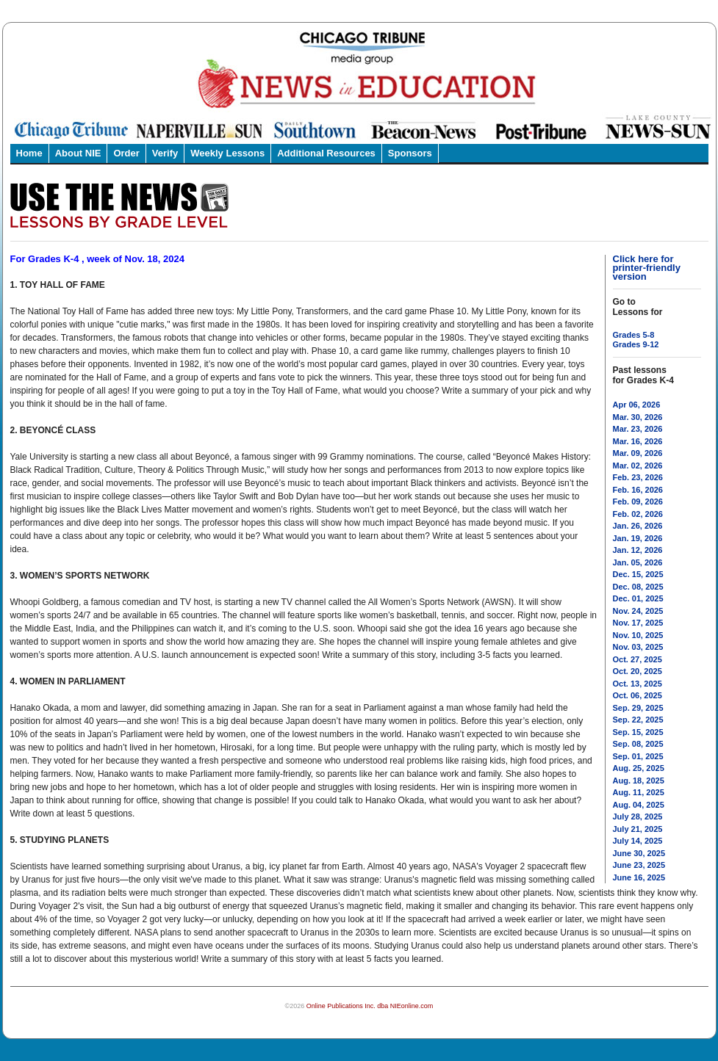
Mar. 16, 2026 (638, 441)
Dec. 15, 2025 (638, 574)
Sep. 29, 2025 (638, 707)
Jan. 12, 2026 (638, 550)
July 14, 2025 (638, 840)
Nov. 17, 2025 (638, 622)
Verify (165, 153)
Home (29, 153)
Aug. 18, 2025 (638, 780)
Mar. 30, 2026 (638, 417)
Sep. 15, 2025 (638, 732)
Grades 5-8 (634, 334)
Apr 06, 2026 (637, 404)
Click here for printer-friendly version (647, 267)
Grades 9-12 (636, 344)
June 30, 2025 (639, 853)
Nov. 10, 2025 (638, 635)
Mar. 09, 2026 (638, 453)
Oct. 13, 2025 (637, 683)
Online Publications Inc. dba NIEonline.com (370, 1006)
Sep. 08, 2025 (638, 743)
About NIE (78, 153)
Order (126, 153)
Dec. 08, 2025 (638, 586)
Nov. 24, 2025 (638, 610)
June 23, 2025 (639, 865)
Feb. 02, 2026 (638, 514)
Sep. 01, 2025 (638, 756)
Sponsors (410, 153)
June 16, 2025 (639, 877)
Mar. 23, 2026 (638, 428)
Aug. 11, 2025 (638, 792)
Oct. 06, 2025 (637, 695)
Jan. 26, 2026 (638, 525)
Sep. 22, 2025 (638, 719)
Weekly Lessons (227, 153)
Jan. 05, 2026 (638, 562)
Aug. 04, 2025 (638, 804)
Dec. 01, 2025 (638, 598)
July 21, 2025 (638, 829)
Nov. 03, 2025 (638, 646)
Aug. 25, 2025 (638, 768)
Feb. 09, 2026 (638, 501)
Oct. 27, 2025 (637, 659)
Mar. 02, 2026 (638, 465)
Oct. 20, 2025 (637, 671)
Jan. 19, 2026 (638, 538)
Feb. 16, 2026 (638, 489)
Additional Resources (326, 153)
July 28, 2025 (638, 816)
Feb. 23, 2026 (638, 477)
